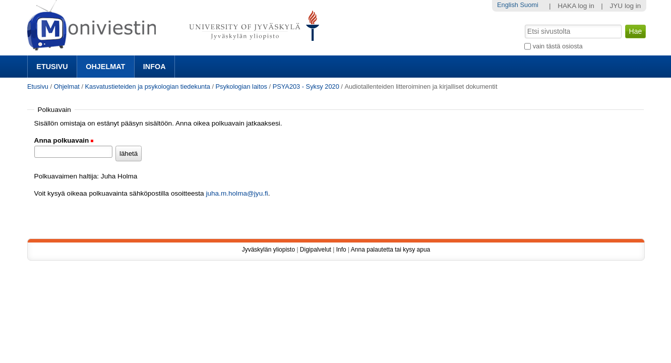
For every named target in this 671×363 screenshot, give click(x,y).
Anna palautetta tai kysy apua (390, 249)
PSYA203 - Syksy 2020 (306, 86)
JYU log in (625, 6)
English (507, 5)
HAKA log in (576, 6)
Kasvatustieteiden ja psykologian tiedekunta (147, 86)
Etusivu (52, 67)
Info (341, 249)
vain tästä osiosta (558, 46)
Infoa (154, 67)
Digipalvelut (315, 249)
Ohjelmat (105, 67)
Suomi (529, 5)
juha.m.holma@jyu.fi (237, 193)
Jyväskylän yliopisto (268, 249)
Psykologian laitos (241, 86)
